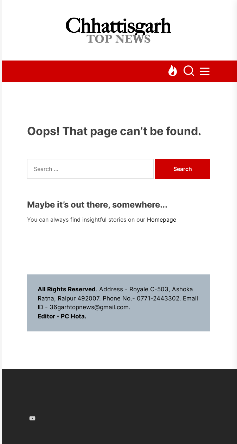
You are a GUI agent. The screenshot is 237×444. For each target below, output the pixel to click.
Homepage (161, 219)
